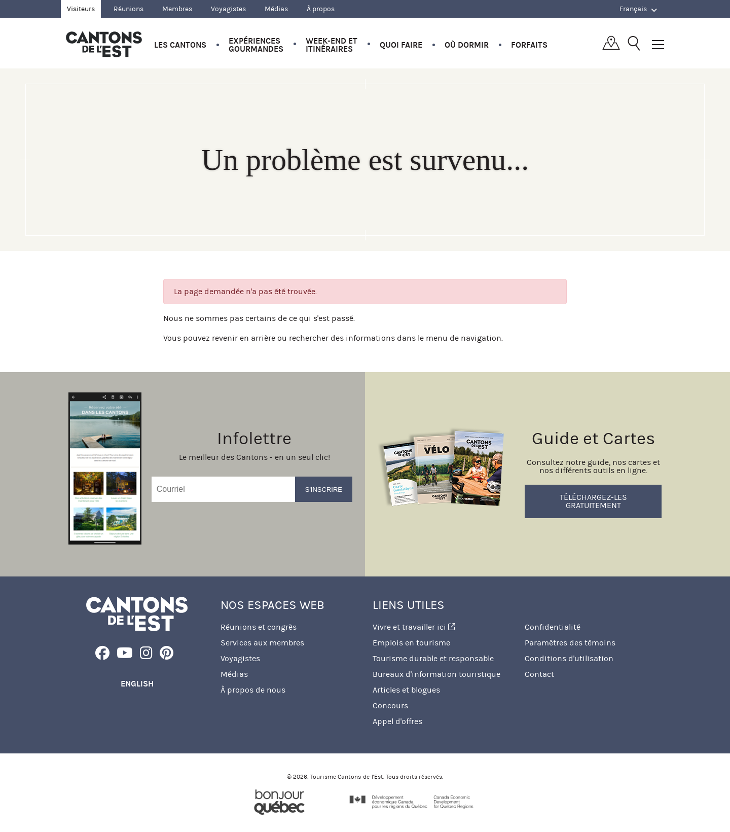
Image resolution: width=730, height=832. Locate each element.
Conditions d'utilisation (569, 658)
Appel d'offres (397, 721)
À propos (321, 9)
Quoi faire (401, 45)
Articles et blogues (406, 690)
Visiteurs (81, 9)
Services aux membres (262, 642)
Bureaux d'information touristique (436, 674)
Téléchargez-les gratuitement (593, 501)
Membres (177, 9)
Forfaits (529, 45)
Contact (539, 674)
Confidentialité (552, 627)
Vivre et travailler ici (414, 627)
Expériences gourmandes (256, 45)
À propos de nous (253, 690)
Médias (276, 9)
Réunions (128, 9)
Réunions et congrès (259, 627)
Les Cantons (180, 45)
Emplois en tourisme (411, 642)
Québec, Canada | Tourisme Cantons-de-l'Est (104, 44)
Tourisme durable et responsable (433, 658)
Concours (390, 705)
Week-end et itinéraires (331, 45)
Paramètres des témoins (570, 642)
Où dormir (467, 45)
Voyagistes (228, 9)
